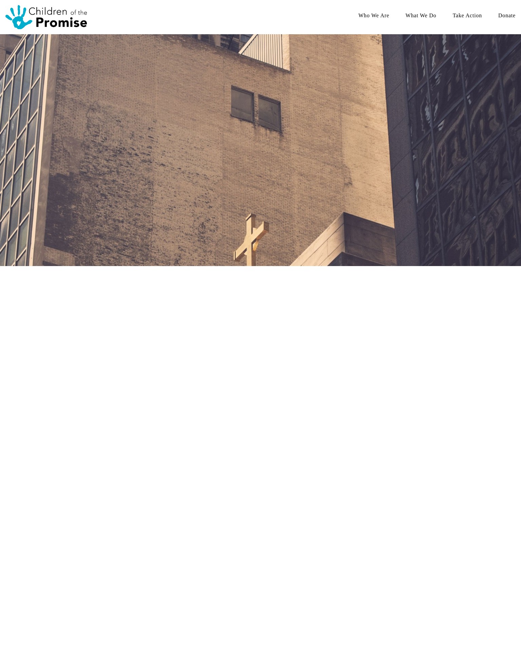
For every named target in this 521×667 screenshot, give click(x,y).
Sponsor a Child (324, 589)
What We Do (421, 16)
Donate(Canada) (397, 573)
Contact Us (319, 606)
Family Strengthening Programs (265, 557)
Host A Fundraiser (326, 573)
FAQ (167, 581)
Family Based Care (254, 565)
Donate (507, 16)
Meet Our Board (178, 573)
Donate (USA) (395, 565)
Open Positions (323, 598)
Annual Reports (177, 598)
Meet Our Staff (177, 565)
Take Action (467, 16)
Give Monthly (322, 565)
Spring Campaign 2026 (330, 557)
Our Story (172, 557)
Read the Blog (176, 589)
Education (245, 573)
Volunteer (318, 581)
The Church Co (78, 641)
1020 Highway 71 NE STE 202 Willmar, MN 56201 (108, 620)
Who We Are (373, 16)
